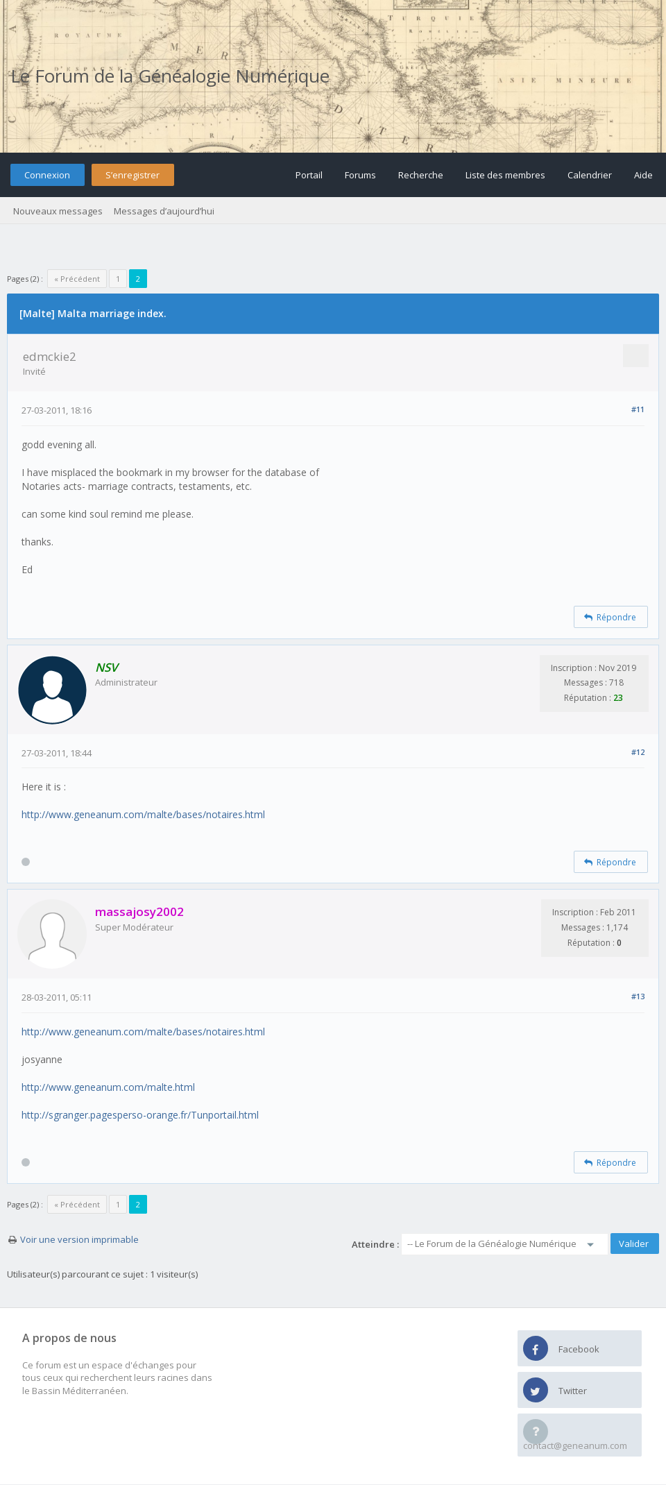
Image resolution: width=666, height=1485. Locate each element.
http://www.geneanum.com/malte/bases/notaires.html (143, 814)
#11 (637, 409)
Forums (360, 175)
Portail (309, 175)
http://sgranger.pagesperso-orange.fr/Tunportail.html (140, 1114)
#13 (637, 996)
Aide (643, 175)
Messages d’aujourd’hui (164, 211)
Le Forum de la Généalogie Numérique (170, 75)
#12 (637, 752)
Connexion (47, 175)
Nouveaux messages (58, 211)
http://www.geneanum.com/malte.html (108, 1087)
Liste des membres (505, 175)
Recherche (420, 175)
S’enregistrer (132, 175)
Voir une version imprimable (79, 1239)
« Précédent (77, 278)
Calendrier (589, 175)
